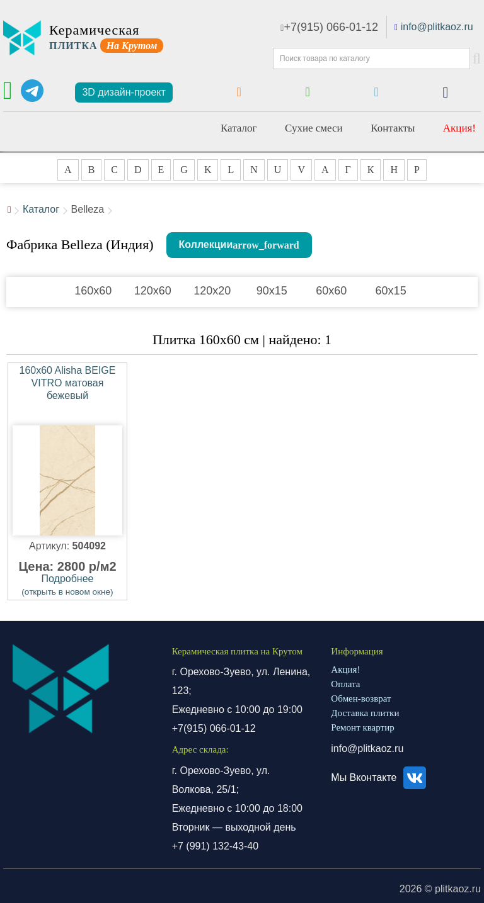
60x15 (391, 290)
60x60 (331, 290)
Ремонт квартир (362, 727)
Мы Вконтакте (380, 777)
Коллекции (206, 244)
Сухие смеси (314, 128)
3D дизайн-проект (123, 92)
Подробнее (67, 585)
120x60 (152, 290)
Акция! (459, 128)
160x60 (93, 290)
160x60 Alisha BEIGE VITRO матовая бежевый (68, 383)
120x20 (212, 290)
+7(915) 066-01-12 (329, 27)
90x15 (271, 290)
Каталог (239, 128)
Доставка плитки (365, 713)
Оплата (345, 684)
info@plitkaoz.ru (437, 26)
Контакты (393, 128)
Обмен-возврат (361, 698)
